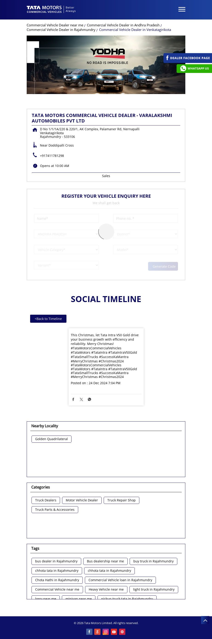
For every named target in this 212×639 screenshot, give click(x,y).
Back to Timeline (48, 319)
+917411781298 (52, 155)
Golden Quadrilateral (51, 439)
